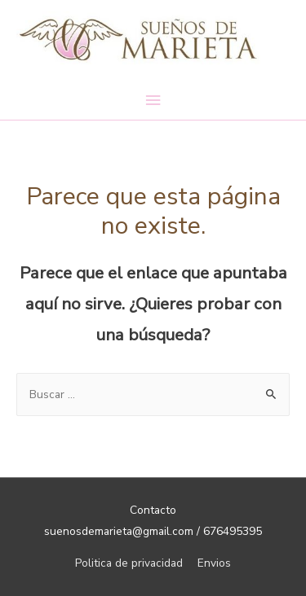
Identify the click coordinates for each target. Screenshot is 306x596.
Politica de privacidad (129, 563)
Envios (214, 563)
